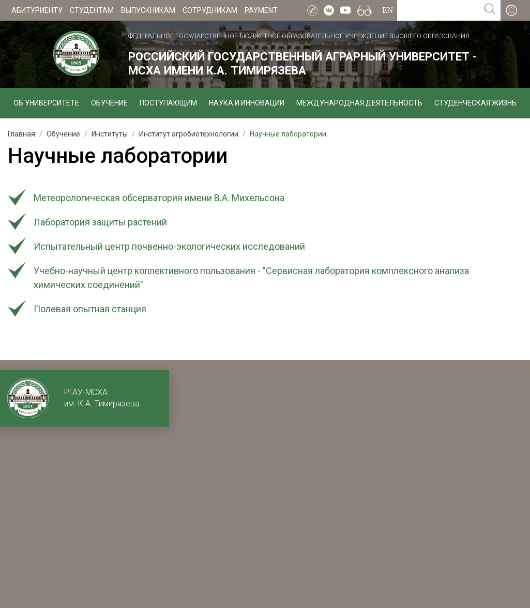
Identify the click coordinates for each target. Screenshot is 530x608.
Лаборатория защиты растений (100, 222)
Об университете (46, 103)
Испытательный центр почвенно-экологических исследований (169, 246)
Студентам (92, 10)
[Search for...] (438, 10)
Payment (261, 10)
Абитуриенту (37, 10)
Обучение (109, 103)
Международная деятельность (359, 103)
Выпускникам (148, 10)
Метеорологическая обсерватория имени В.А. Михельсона (159, 197)
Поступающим (168, 103)
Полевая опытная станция (90, 308)
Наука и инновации (246, 103)
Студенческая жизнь (475, 103)
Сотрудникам (210, 10)
